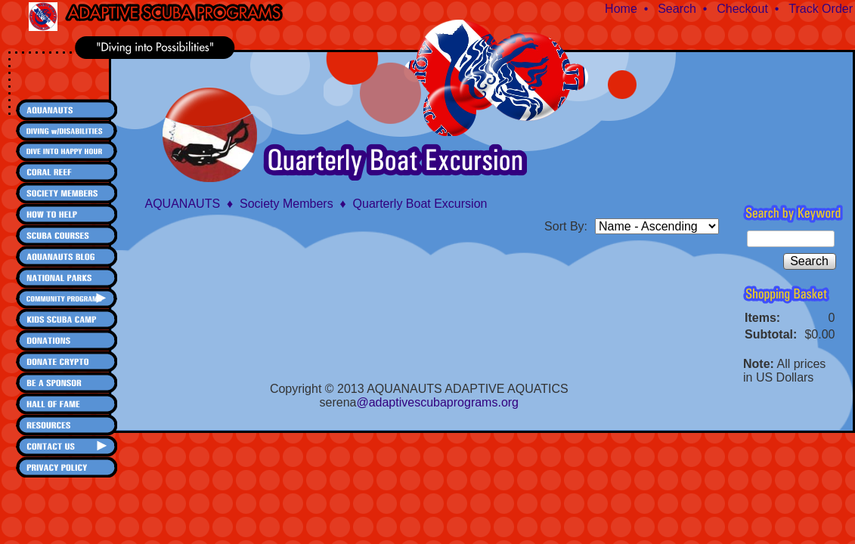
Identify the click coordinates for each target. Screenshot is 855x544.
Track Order (820, 8)
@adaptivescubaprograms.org (437, 402)
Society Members (286, 203)
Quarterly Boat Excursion (420, 203)
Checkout (742, 8)
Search (677, 8)
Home (621, 8)
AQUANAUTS (183, 203)
